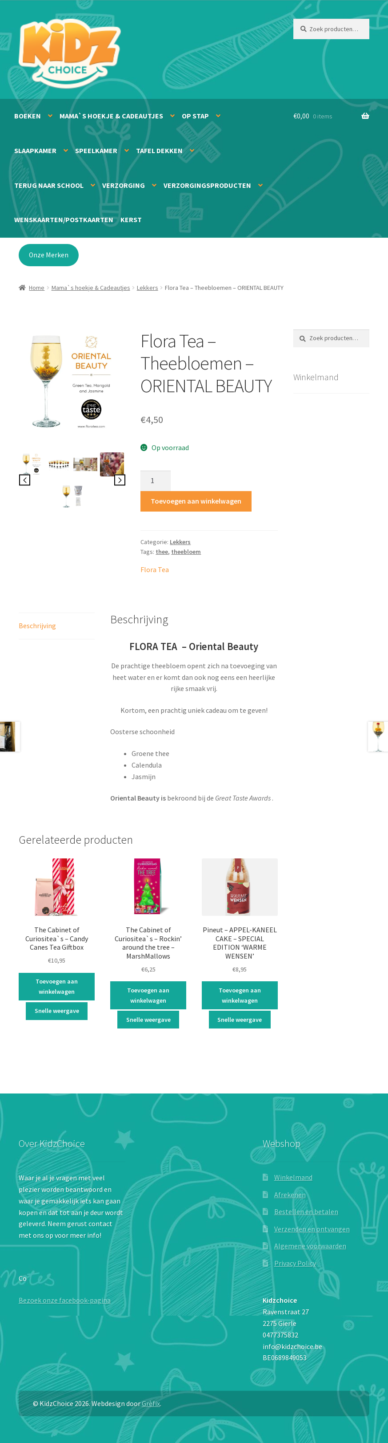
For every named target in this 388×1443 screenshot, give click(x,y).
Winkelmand (293, 1177)
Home (36, 288)
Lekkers (147, 288)
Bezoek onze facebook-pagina (65, 1300)
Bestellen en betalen (306, 1211)
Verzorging (123, 185)
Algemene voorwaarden (310, 1245)
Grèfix (151, 1403)
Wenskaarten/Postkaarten (63, 219)
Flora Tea (154, 569)
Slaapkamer (35, 150)
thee (162, 552)
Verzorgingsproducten (207, 185)
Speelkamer (96, 150)
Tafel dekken (159, 150)
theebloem (186, 552)
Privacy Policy (295, 1263)
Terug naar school (49, 185)
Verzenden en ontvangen (312, 1228)
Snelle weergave (57, 1011)
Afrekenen (290, 1194)
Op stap (195, 115)
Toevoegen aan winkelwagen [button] (57, 986)
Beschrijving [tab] (37, 625)
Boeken (27, 115)
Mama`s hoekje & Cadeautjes (111, 115)
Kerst (131, 219)
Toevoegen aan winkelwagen (196, 500)
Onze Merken (48, 255)
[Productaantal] (155, 481)
